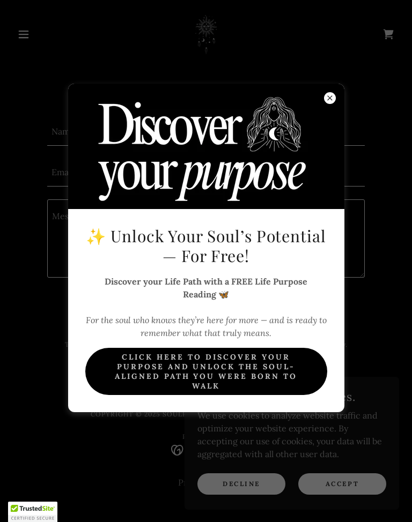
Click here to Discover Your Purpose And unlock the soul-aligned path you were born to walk (206, 371)
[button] (32, 512)
